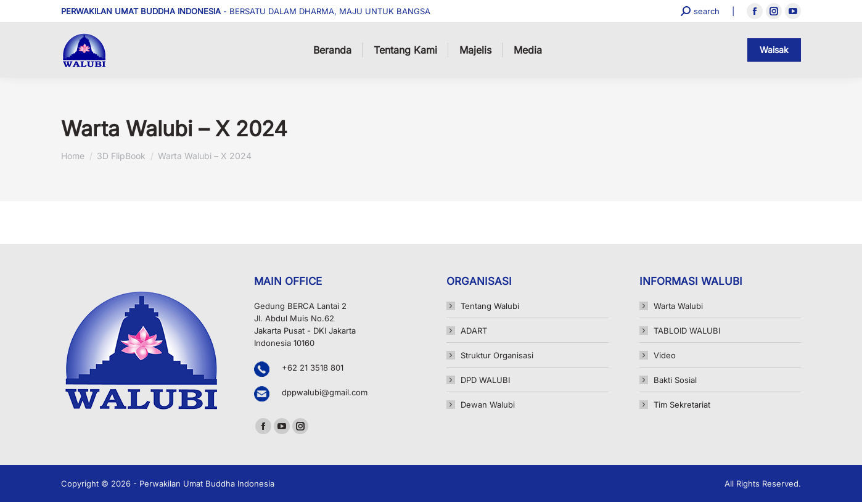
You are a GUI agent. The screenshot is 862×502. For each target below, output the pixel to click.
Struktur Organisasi (497, 355)
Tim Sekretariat (682, 404)
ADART (474, 330)
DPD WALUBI (485, 380)
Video (665, 355)
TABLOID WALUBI (687, 330)
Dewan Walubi (488, 404)
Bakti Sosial (675, 380)
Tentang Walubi (490, 306)
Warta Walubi (678, 306)
